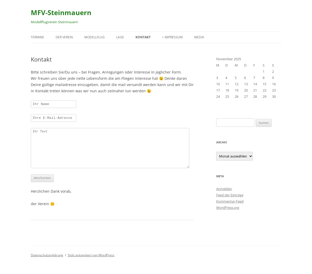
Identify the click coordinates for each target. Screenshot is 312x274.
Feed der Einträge (229, 195)
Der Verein (64, 37)
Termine (37, 37)
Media (199, 37)
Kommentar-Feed (230, 201)
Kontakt (143, 37)
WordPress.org (227, 207)
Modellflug (94, 37)
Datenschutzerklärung (47, 264)
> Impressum (172, 37)
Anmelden (224, 188)
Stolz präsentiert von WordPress (91, 264)
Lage (120, 37)
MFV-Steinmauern (61, 12)
